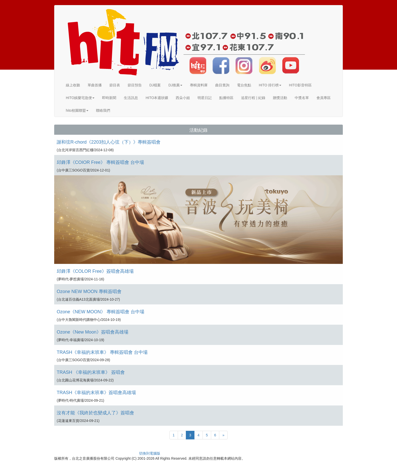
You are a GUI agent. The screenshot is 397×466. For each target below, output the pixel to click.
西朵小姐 (183, 98)
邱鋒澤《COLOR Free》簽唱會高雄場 (95, 271)
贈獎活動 (280, 98)
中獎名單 (302, 98)
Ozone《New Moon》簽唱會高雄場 (92, 332)
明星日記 (204, 98)
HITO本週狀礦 (157, 98)
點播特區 (226, 98)
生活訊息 (131, 98)
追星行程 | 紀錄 (253, 98)
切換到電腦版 (149, 453)
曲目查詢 (222, 85)
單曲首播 (95, 85)
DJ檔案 (155, 85)
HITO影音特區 (300, 85)
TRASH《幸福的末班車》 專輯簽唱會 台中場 (102, 352)
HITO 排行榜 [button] (270, 85)
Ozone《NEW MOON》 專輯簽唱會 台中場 (100, 311)
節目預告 (135, 85)
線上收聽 (73, 85)
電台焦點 (244, 85)
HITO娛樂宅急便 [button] (80, 98)
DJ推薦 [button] (175, 85)
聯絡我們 (103, 110)
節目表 (114, 85)
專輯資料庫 (199, 85)
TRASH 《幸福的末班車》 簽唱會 (91, 372)
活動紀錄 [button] (198, 130)
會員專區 (323, 98)
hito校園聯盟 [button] (77, 110)
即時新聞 (109, 98)
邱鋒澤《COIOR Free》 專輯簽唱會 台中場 (100, 162)
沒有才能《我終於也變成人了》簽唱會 (95, 412)
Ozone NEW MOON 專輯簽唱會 (89, 291)
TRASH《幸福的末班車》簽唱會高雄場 (96, 392)
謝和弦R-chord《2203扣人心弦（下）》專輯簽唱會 (109, 142)
